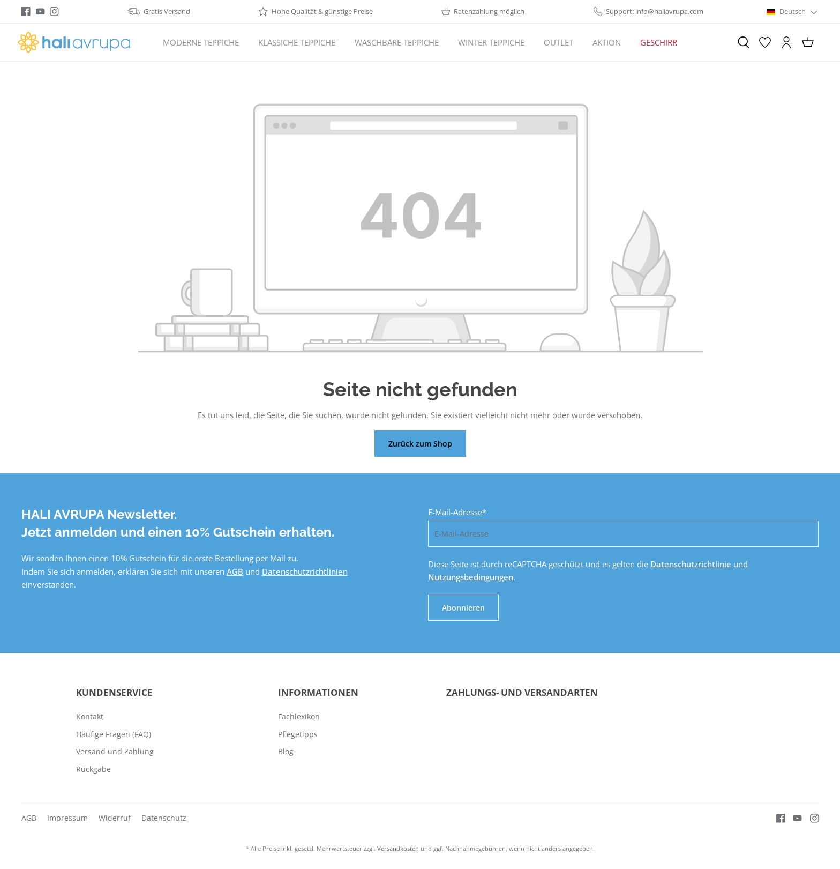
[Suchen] (743, 42)
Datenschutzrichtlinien (305, 571)
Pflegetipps (298, 734)
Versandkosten (398, 848)
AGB (235, 571)
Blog (286, 751)
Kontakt (89, 716)
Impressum (67, 818)
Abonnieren (463, 608)
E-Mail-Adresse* (457, 512)
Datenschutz (163, 818)
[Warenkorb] (808, 42)
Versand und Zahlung (115, 751)
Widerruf (115, 818)
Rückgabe (93, 769)
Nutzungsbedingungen (470, 576)
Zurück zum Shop (420, 444)
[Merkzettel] (765, 42)
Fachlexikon (299, 716)
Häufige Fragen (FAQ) (113, 734)
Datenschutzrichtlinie (690, 564)
